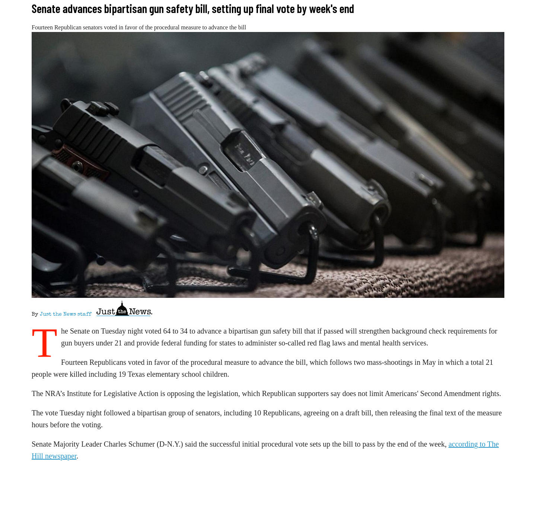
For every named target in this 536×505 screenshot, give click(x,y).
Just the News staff (65, 314)
